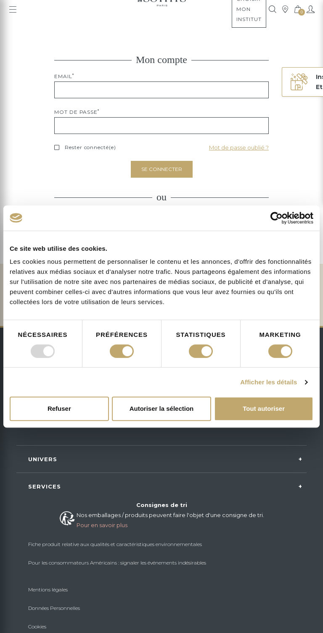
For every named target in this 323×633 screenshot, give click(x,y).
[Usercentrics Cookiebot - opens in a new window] (276, 218)
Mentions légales (48, 589)
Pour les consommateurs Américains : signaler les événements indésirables (117, 562)
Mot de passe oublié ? (239, 147)
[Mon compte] (310, 9)
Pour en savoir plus (102, 525)
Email (64, 76)
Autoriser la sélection (162, 408)
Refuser (59, 408)
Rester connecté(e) (90, 147)
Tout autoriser (264, 408)
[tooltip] (272, 9)
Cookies (37, 626)
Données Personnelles (54, 608)
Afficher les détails (268, 382)
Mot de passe (76, 112)
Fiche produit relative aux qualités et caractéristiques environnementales (115, 544)
